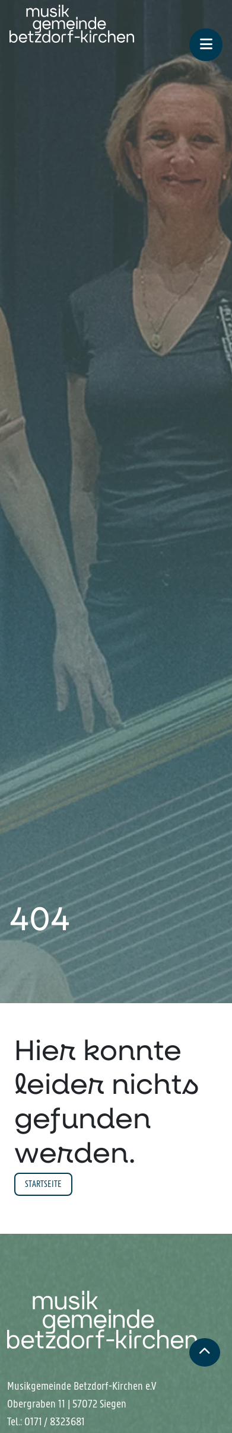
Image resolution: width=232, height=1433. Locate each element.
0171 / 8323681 (54, 1421)
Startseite (43, 1184)
